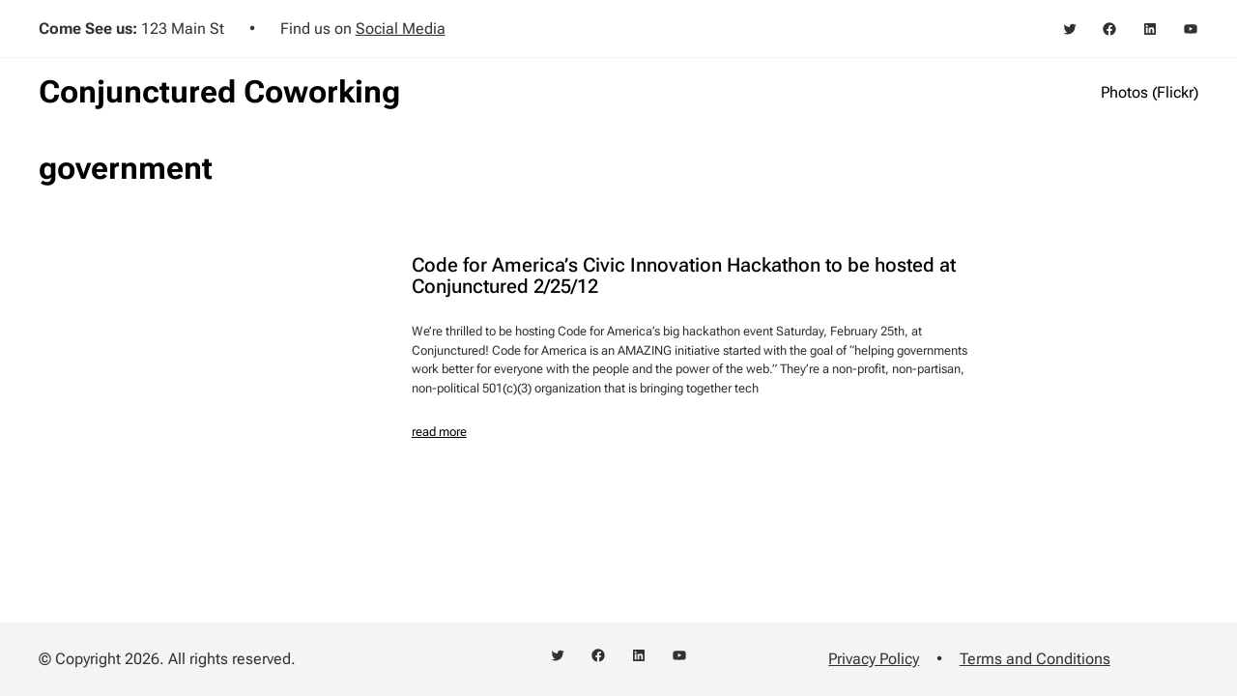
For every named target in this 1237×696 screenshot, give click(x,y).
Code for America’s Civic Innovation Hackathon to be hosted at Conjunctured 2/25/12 (684, 276)
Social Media (401, 28)
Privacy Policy (873, 659)
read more (439, 431)
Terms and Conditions (1035, 659)
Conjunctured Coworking (219, 91)
